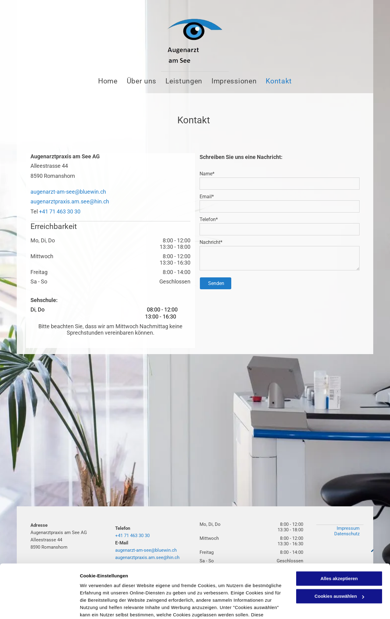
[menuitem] (108, 81)
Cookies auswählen (101, 607)
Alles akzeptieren (339, 539)
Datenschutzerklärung (149, 590)
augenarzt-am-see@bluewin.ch (68, 191)
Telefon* (209, 219)
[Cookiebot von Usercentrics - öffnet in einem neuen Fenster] (39, 607)
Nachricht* (211, 242)
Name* (207, 174)
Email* (207, 196)
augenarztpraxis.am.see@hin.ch (69, 201)
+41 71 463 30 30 (59, 211)
